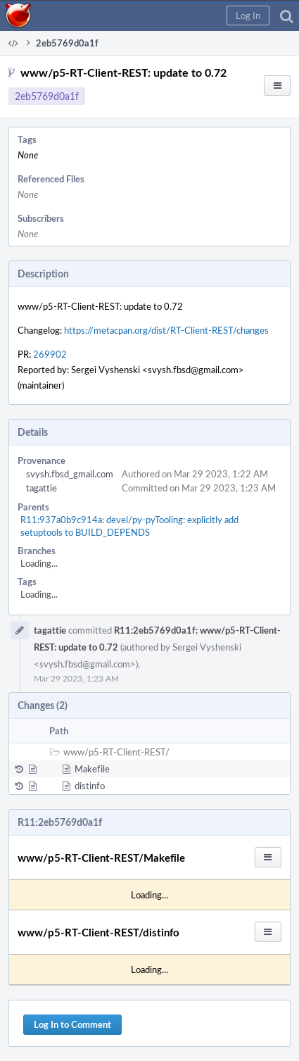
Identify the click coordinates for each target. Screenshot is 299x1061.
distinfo (90, 785)
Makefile (92, 768)
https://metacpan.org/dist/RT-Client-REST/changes (166, 330)
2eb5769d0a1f (47, 96)
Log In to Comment (72, 1024)
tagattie (41, 488)
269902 (50, 354)
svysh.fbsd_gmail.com (69, 473)
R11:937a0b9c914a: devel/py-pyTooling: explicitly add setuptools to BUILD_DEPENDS (129, 526)
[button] (248, 15)
